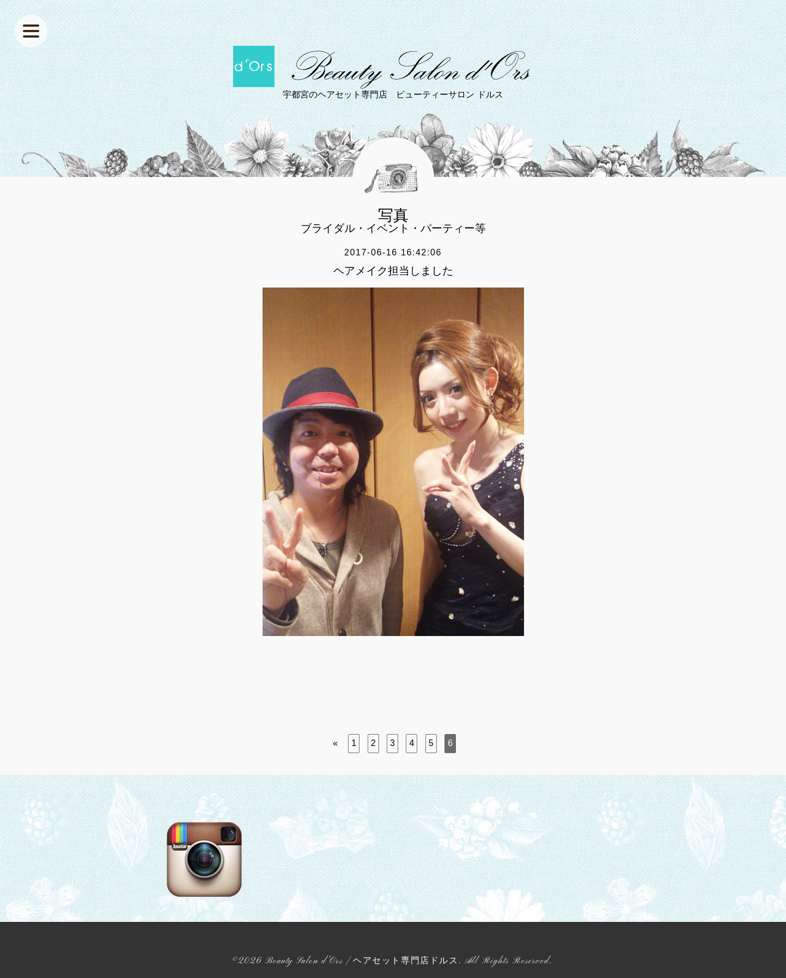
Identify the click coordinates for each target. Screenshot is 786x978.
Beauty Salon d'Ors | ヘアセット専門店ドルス (361, 961)
